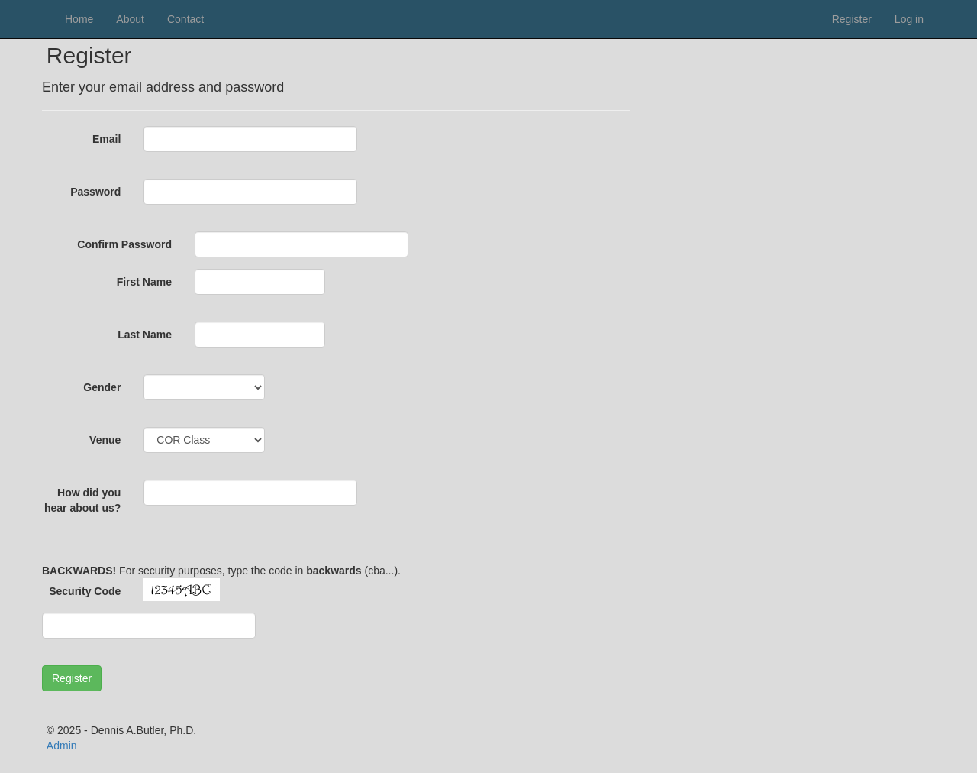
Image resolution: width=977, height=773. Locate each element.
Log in (909, 19)
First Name (144, 282)
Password (95, 192)
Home (79, 19)
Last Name (145, 334)
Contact (185, 19)
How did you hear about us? (82, 500)
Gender (102, 387)
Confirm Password (124, 244)
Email (106, 139)
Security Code (85, 591)
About (130, 19)
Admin (62, 745)
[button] (72, 678)
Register (852, 19)
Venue (105, 440)
